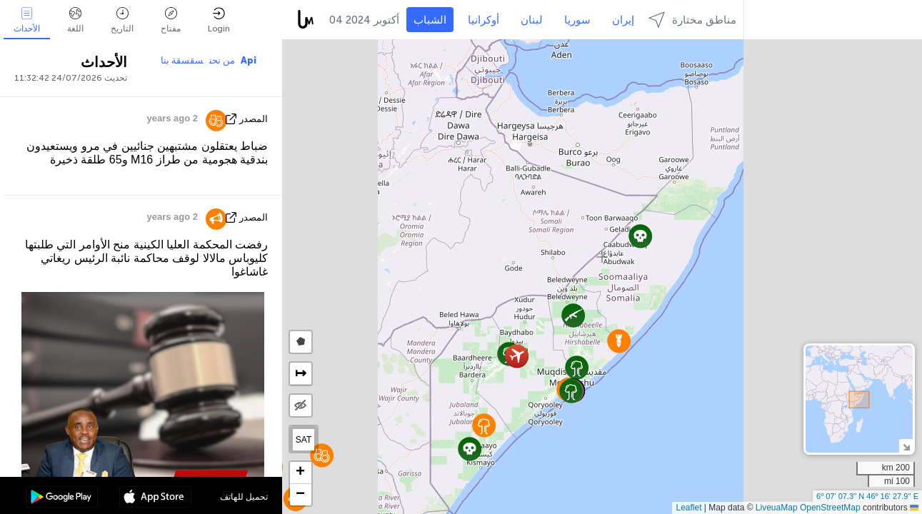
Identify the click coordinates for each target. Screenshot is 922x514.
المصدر (253, 119)
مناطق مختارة (692, 19)
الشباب (430, 20)
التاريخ (122, 20)
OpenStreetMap (830, 508)
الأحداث (27, 20)
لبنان (532, 20)
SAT (303, 440)
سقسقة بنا (182, 60)
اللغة (75, 20)
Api (248, 60)
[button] (484, 425)
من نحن (222, 60)
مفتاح (171, 20)
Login (219, 20)
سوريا (577, 20)
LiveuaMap (777, 508)
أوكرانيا (483, 20)
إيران (623, 20)
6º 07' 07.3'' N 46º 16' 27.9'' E (867, 496)
